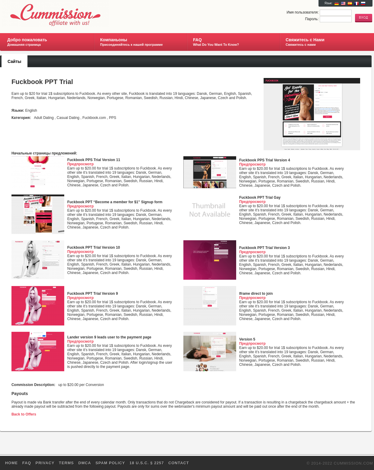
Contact (178, 463)
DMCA (84, 463)
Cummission (73, 13)
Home (11, 463)
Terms (66, 463)
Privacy (45, 463)
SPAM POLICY (110, 463)
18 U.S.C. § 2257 (146, 463)
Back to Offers (23, 414)
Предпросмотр (80, 164)
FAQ (26, 463)
